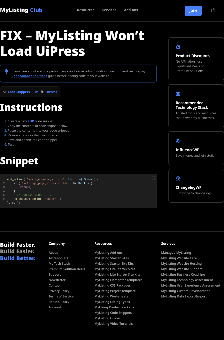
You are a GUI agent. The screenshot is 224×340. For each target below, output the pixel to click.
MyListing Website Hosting (181, 263)
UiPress (51, 92)
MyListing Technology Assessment (187, 280)
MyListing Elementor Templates (119, 280)
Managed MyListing (176, 252)
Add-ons (131, 10)
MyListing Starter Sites (112, 258)
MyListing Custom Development (185, 291)
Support (55, 274)
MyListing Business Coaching (183, 274)
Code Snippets (19, 92)
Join (193, 11)
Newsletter (57, 280)
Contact (55, 285)
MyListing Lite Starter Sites (115, 269)
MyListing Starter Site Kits (114, 263)
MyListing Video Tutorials (114, 323)
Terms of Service (61, 296)
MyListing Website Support (181, 269)
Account (55, 307)
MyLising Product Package (114, 307)
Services (109, 10)
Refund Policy (59, 302)
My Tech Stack (59, 263)
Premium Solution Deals (67, 269)
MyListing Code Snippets (113, 313)
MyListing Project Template (115, 291)
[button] (153, 178)
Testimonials (58, 258)
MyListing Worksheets (111, 296)
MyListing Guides (108, 318)
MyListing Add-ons (109, 252)
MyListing (21, 9)
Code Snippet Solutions (29, 76)
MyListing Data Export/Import (184, 296)
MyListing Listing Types (112, 302)
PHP (35, 92)
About (53, 252)
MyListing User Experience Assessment (190, 285)
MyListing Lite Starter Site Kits (117, 274)
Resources (85, 10)
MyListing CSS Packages (113, 285)
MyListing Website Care (179, 258)
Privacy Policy (59, 291)
